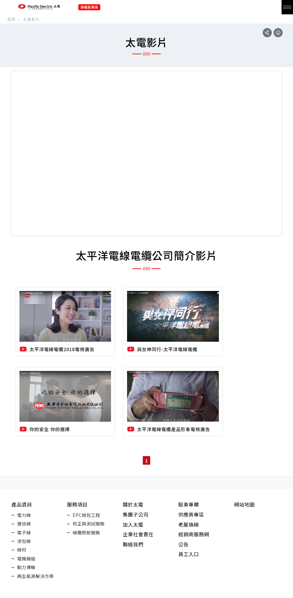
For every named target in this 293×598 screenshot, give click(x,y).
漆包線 (24, 458)
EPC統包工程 (87, 427)
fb (120, 577)
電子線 (24, 447)
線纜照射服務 (87, 447)
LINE (155, 577)
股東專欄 (189, 415)
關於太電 (133, 415)
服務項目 (78, 415)
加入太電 (133, 437)
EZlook (201, 594)
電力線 (24, 427)
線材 (22, 468)
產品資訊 (22, 415)
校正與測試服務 (90, 437)
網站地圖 (245, 415)
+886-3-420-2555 (146, 547)
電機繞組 (27, 478)
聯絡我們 (133, 459)
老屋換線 (189, 437)
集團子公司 (136, 426)
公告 (183, 459)
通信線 (24, 437)
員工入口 (189, 470)
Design (187, 594)
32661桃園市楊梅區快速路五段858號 (146, 560)
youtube (138, 577)
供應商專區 (191, 426)
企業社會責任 (139, 448)
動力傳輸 (27, 489)
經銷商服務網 (194, 448)
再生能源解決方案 (36, 499)
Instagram (172, 577)
